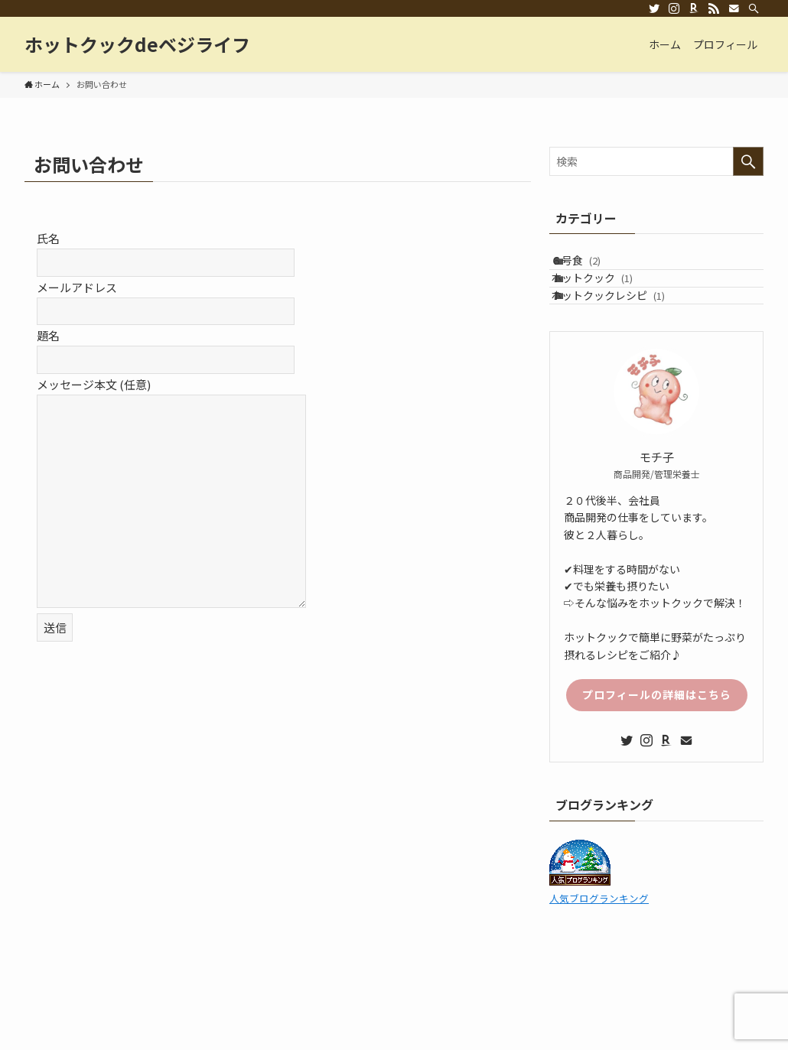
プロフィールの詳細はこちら (656, 738)
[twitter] (654, 8)
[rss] (714, 8)
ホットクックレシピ (622, 331)
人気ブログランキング (599, 942)
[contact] (734, 8)
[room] (694, 8)
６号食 (590, 267)
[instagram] (674, 8)
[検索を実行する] (748, 161)
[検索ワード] (656, 161)
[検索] (754, 8)
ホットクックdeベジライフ (137, 44)
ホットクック (606, 299)
